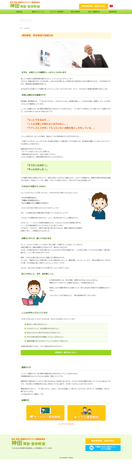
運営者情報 (112, 11)
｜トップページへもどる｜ (66, 423)
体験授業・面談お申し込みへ (66, 352)
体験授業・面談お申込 (93, 6)
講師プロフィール (38, 11)
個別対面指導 (75, 11)
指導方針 (19, 11)
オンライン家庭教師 (56, 11)
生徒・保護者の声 (94, 11)
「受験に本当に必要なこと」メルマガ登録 (102, 448)
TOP (21, 28)
